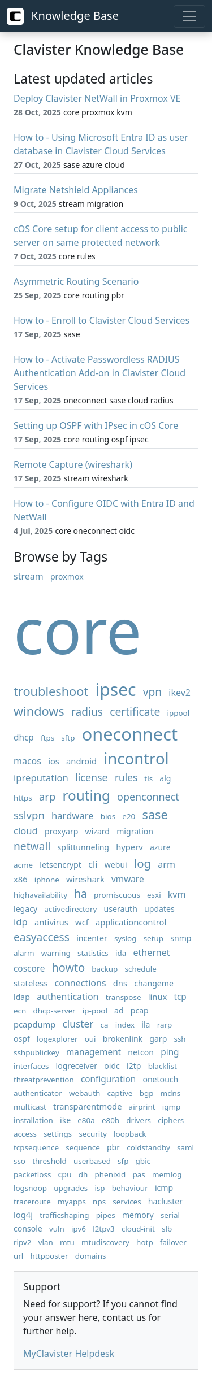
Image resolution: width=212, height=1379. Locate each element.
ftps (47, 738)
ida (120, 953)
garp (158, 1038)
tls (148, 778)
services (127, 1202)
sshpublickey (36, 1052)
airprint (142, 1107)
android (81, 761)
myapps (72, 1202)
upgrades (71, 1188)
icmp (164, 1187)
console (28, 1228)
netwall (32, 846)
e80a (86, 1120)
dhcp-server (54, 1011)
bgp (147, 1093)
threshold (49, 1161)
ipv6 (78, 1229)
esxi (154, 895)
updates (159, 908)
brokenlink (122, 1038)
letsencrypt (60, 864)
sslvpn (29, 815)
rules (126, 777)
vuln (56, 1229)
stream (29, 576)
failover (173, 1242)
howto (68, 967)
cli (93, 864)
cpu (65, 1174)
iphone (46, 880)
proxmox (67, 576)
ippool (178, 713)
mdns (171, 1093)
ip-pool (95, 1011)
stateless (30, 983)
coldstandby (148, 1147)
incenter (91, 938)
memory (138, 1215)
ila (145, 1024)
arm (166, 864)
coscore (29, 969)
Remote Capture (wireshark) (73, 464)
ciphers (171, 1120)
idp (21, 921)
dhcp (24, 737)
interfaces (31, 1066)
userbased (92, 1161)
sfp (123, 1161)
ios (53, 761)
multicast (30, 1107)
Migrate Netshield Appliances (76, 190)
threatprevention (44, 1080)
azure (160, 847)
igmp (171, 1107)
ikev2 (179, 692)
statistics (93, 953)
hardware (72, 815)
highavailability (40, 895)
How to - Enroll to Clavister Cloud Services (101, 320)
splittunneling (84, 847)
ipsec (115, 689)
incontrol (135, 758)
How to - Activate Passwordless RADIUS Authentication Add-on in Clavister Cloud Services (99, 373)
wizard (97, 831)
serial (170, 1215)
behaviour (130, 1188)
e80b (110, 1120)
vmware (127, 879)
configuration (108, 1079)
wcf (82, 922)
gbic (143, 1161)
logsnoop (30, 1188)
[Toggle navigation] (189, 16)
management (93, 1052)
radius (87, 711)
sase (154, 814)
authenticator (38, 1093)
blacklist (162, 1066)
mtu (67, 1242)
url (18, 1256)
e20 (128, 816)
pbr (113, 1147)
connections (80, 983)
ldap (22, 996)
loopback (130, 1134)
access (25, 1134)
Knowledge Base (63, 16)
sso (19, 1161)
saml (185, 1147)
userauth (120, 908)
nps (99, 1202)
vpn (152, 691)
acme (23, 865)
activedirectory (70, 909)
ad (119, 1010)
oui (90, 1039)
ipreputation (41, 777)
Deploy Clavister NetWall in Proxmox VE (97, 98)
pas (138, 1174)
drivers (138, 1120)
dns (120, 983)
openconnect (148, 796)
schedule (141, 969)
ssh (179, 1039)
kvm (177, 894)
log (142, 863)
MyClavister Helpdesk (68, 1353)
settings (58, 1134)
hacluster (165, 1201)
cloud (26, 830)
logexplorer (57, 1039)
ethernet (151, 952)
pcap (140, 1010)
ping (170, 1052)
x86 (21, 879)
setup (153, 938)
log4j (23, 1214)
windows (39, 711)
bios (108, 816)
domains (90, 1256)
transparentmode (87, 1106)
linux (157, 996)
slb (167, 1229)
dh (83, 1174)
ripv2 (23, 1242)
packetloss (32, 1174)
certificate (135, 711)
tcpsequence (36, 1147)
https (23, 798)
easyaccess (42, 937)
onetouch (160, 1079)
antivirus (51, 922)
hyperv (129, 846)
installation (33, 1120)
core (77, 630)
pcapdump (34, 1024)
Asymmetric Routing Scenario (76, 281)
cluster (78, 1023)
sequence (83, 1147)
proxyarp (61, 831)
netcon (141, 1052)
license (91, 777)
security (93, 1134)
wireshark (85, 879)
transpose (123, 997)
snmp (180, 938)
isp (99, 1188)
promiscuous (117, 895)
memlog (167, 1174)
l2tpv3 (104, 1229)
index (125, 1025)
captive (119, 1093)
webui (116, 864)
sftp (68, 738)
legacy (25, 908)
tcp (180, 997)
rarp (164, 1025)
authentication (67, 996)
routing (86, 795)
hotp (144, 1242)
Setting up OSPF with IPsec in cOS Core (96, 425)
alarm (24, 953)
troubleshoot (51, 691)
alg (165, 778)
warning (56, 953)
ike (65, 1120)
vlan (45, 1242)
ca (105, 1025)
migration (134, 831)
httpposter (49, 1256)
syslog (125, 938)
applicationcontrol (131, 922)
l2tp (134, 1065)
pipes (105, 1215)
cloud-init (138, 1229)
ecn (20, 1011)
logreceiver (77, 1065)
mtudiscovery (105, 1242)
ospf (22, 1038)
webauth (84, 1093)
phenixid (110, 1174)
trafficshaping (64, 1215)
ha (80, 893)
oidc (112, 1065)
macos (27, 761)
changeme (154, 983)
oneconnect (130, 734)
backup (105, 969)
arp (47, 796)
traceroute (32, 1202)
